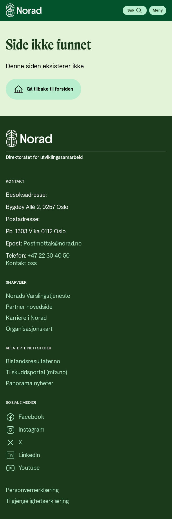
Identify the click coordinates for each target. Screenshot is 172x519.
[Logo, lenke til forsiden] (24, 10)
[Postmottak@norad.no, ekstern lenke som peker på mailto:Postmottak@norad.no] (52, 244)
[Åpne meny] (157, 10)
